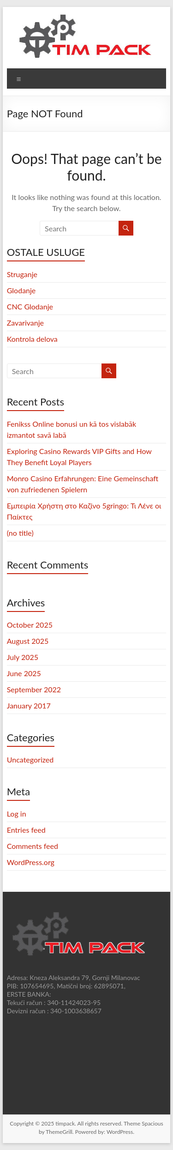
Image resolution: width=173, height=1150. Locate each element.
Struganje (22, 274)
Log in (16, 813)
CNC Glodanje (30, 306)
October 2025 (30, 624)
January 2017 (29, 705)
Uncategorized (30, 759)
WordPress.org (30, 862)
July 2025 (22, 657)
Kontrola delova (32, 338)
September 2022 (34, 689)
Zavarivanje (25, 322)
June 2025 (24, 673)
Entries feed (26, 829)
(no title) (20, 532)
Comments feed (32, 845)
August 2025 (28, 640)
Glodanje (21, 290)
